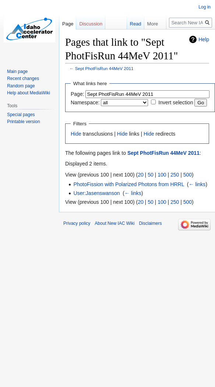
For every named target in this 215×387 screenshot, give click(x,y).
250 (174, 175)
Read (134, 24)
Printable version (23, 121)
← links (196, 184)
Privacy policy (76, 223)
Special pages (21, 114)
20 (141, 175)
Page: (77, 94)
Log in (204, 7)
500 (187, 175)
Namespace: (85, 102)
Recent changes (23, 78)
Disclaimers (150, 223)
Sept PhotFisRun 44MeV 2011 (104, 68)
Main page (17, 71)
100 (162, 175)
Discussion (90, 24)
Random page (21, 85)
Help (203, 39)
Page (67, 24)
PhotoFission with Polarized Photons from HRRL (128, 184)
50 (151, 175)
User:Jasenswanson (96, 193)
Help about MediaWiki (28, 92)
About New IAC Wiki (114, 223)
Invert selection (175, 102)
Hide (76, 134)
